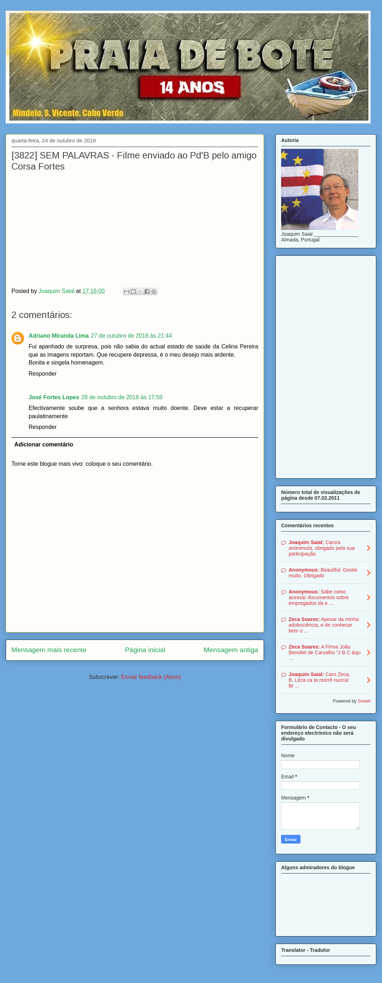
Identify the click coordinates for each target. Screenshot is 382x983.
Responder (43, 374)
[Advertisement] (326, 365)
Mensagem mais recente (49, 650)
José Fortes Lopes (54, 397)
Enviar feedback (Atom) (151, 677)
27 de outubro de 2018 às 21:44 (131, 336)
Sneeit (364, 701)
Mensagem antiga (231, 650)
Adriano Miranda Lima (59, 336)
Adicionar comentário (43, 444)
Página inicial (145, 650)
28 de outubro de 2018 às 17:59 (121, 397)
